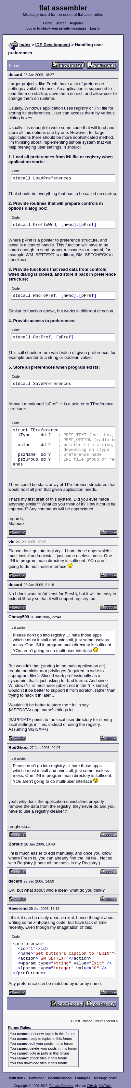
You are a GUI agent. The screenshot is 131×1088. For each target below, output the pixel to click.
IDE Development (52, 44)
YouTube (104, 1086)
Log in (95, 28)
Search (61, 23)
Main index (17, 1078)
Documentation (60, 1078)
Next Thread (105, 1021)
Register (76, 23)
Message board (106, 1078)
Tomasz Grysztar (61, 1086)
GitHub (92, 1086)
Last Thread (83, 1021)
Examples (82, 1078)
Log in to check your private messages (56, 28)
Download (37, 1078)
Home (47, 23)
